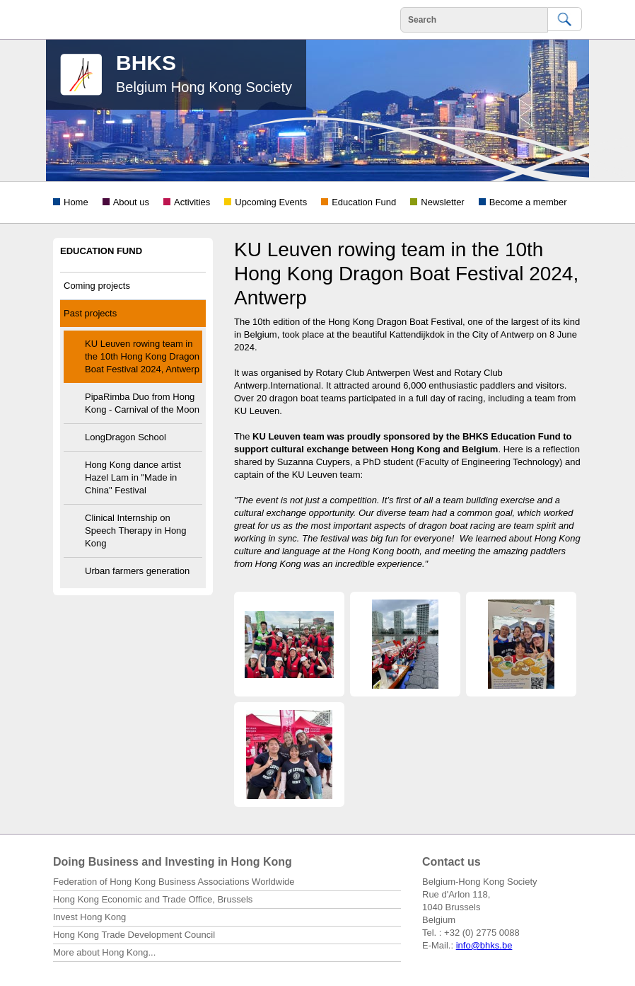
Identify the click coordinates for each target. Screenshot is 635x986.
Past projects (90, 313)
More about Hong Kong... (104, 952)
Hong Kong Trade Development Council (134, 934)
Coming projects (97, 285)
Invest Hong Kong (89, 917)
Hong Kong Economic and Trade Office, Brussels (152, 899)
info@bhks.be (484, 945)
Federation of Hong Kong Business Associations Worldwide (174, 881)
